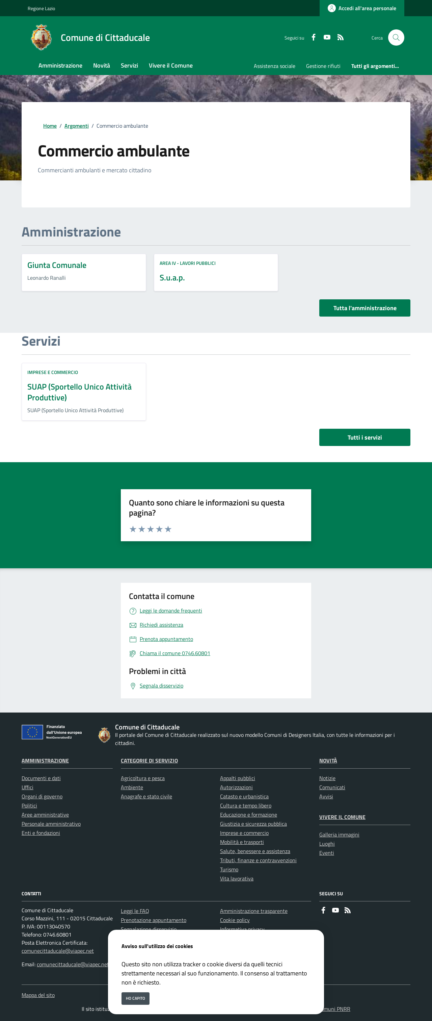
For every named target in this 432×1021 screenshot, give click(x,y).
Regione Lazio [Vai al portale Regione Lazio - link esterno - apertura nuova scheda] (41, 8)
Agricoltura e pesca (143, 778)
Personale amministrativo (51, 824)
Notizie (327, 778)
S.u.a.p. (172, 277)
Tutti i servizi (365, 437)
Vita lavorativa (236, 878)
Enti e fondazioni (41, 833)
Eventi (326, 853)
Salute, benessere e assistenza (255, 851)
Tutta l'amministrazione (365, 308)
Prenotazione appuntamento (153, 920)
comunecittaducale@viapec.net (58, 951)
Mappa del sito (38, 995)
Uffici (27, 787)
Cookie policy (235, 920)
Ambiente (132, 787)
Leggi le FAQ (135, 911)
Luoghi (327, 844)
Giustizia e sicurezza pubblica (253, 824)
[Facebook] (311, 37)
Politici (29, 805)
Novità (328, 760)
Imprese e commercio (52, 372)
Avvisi (326, 796)
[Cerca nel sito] (396, 37)
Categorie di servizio (149, 760)
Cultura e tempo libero (245, 805)
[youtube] (324, 37)
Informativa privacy (242, 929)
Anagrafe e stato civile (146, 796)
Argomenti (76, 126)
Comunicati (332, 787)
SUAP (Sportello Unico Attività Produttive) (79, 391)
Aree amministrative (45, 815)
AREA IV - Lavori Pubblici (188, 263)
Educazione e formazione (248, 815)
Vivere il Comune (342, 817)
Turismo (229, 869)
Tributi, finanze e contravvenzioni (258, 860)
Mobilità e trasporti (242, 842)
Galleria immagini (339, 834)
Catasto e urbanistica (244, 796)
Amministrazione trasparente (254, 911)
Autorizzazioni (236, 787)
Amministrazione (45, 760)
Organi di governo (42, 796)
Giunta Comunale (56, 265)
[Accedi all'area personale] (362, 8)
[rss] (338, 37)
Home (50, 126)
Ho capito (135, 998)
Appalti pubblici (237, 778)
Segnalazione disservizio (149, 929)
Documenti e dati (41, 778)
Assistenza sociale (274, 66)
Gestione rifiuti (323, 66)
